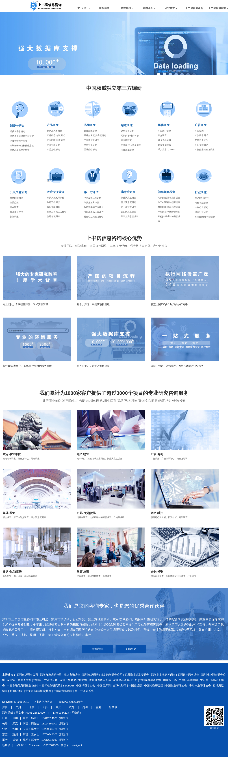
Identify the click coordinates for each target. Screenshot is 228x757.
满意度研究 (128, 191)
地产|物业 (83, 454)
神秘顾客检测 (166, 191)
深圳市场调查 (72, 674)
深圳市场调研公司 (51, 674)
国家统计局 (170, 680)
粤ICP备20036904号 (71, 701)
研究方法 (171, 8)
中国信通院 (135, 685)
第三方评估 (91, 192)
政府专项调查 (55, 191)
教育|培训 (83, 571)
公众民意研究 (18, 192)
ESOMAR (68, 685)
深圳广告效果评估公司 (73, 680)
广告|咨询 (157, 454)
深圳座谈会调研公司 (125, 680)
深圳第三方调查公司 (19, 680)
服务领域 (105, 8)
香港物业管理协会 (200, 685)
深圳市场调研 (90, 674)
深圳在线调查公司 (150, 680)
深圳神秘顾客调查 (188, 674)
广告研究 (201, 125)
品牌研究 (89, 125)
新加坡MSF (16, 691)
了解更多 (131, 648)
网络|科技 (157, 512)
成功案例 (127, 8)
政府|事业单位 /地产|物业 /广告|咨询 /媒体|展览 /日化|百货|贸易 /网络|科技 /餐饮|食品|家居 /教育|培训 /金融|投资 (114, 400)
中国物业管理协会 (176, 685)
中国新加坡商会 (63, 691)
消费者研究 (17, 125)
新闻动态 (149, 8)
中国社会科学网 (188, 680)
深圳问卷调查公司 (111, 674)
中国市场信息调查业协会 (22, 685)
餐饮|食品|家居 (12, 571)
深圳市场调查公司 (27, 674)
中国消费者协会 (85, 685)
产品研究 (52, 125)
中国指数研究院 (153, 685)
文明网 (204, 680)
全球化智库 (119, 685)
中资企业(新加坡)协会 (38, 691)
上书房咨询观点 (194, 8)
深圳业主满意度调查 (163, 674)
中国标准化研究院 (49, 685)
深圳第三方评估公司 (45, 680)
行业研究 (201, 192)
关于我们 (83, 8)
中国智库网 (104, 685)
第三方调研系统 (84, 691)
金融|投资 (157, 571)
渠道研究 (127, 125)
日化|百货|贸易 (86, 512)
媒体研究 (164, 125)
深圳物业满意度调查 (137, 674)
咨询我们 (97, 648)
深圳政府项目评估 (100, 680)
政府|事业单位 (12, 454)
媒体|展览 (9, 512)
